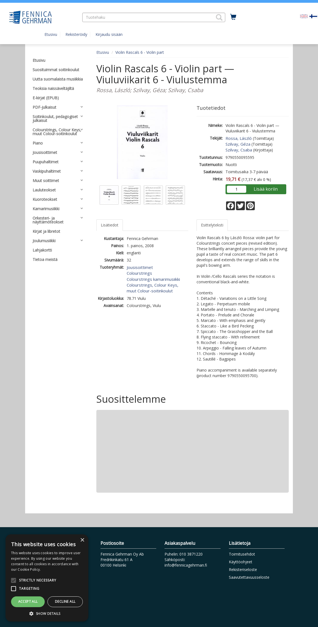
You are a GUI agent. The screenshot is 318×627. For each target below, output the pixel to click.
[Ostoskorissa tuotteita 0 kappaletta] (233, 17)
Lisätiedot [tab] (109, 225)
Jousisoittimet (140, 267)
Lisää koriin (266, 189)
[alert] (47, 577)
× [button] (82, 540)
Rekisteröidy (76, 34)
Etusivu (50, 34)
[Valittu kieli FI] (313, 15)
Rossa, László (239, 138)
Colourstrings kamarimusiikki (153, 279)
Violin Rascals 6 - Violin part (139, 52)
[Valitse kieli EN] (304, 15)
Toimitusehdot (242, 554)
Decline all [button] (65, 601)
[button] (219, 17)
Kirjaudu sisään (109, 34)
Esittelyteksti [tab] (212, 225)
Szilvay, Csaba (239, 150)
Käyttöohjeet (240, 561)
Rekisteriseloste (243, 569)
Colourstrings (139, 273)
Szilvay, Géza (238, 144)
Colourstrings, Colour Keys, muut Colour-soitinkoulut (152, 288)
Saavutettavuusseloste (249, 577)
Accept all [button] (28, 601)
